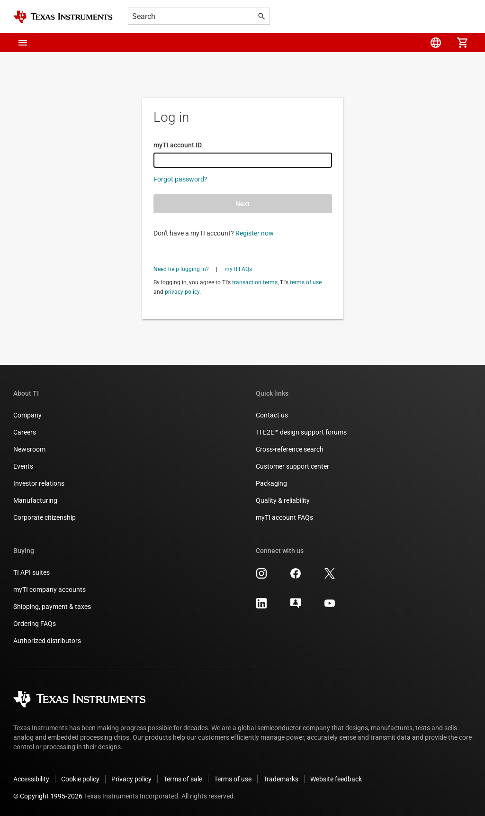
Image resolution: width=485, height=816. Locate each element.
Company (27, 415)
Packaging (271, 483)
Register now (254, 233)
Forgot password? (180, 179)
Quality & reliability (283, 500)
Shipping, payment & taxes (52, 606)
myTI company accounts (49, 589)
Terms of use (232, 779)
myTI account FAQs (284, 517)
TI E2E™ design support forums (301, 432)
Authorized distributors (47, 640)
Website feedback (336, 779)
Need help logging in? (181, 269)
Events (23, 466)
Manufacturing (35, 500)
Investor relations (38, 483)
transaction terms (255, 282)
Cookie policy (80, 779)
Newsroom (29, 449)
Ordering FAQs (34, 623)
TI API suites (31, 572)
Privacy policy (131, 779)
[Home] (63, 16)
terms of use (306, 282)
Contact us (272, 415)
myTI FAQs (238, 269)
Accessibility (31, 779)
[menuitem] (435, 42)
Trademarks (280, 779)
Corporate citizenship (44, 517)
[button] (22, 42)
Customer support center (292, 466)
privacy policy (182, 292)
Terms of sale (182, 779)
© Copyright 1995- (47, 796)
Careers (24, 432)
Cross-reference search (289, 449)
